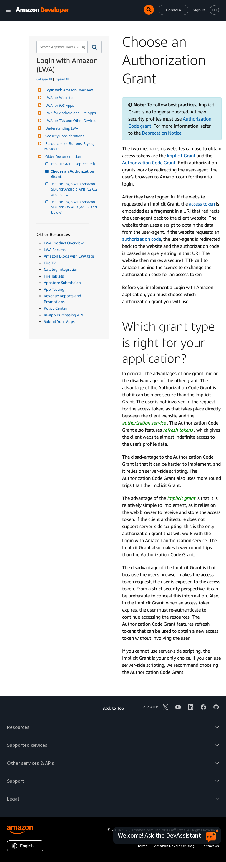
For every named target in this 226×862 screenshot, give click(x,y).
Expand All (62, 79)
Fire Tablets (54, 276)
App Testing (54, 289)
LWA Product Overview (64, 242)
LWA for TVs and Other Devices (70, 120)
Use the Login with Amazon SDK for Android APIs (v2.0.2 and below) (74, 189)
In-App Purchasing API (63, 315)
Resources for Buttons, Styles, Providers (69, 146)
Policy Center (55, 308)
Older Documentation (62, 156)
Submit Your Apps (59, 321)
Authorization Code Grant (148, 163)
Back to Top (113, 708)
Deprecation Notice (161, 133)
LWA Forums (55, 249)
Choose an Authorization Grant (73, 174)
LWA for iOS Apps (59, 105)
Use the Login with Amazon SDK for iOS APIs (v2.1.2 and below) (74, 207)
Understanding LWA (61, 128)
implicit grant (181, 498)
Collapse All (44, 79)
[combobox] (61, 47)
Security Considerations (64, 135)
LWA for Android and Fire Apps (70, 113)
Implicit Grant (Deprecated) (73, 163)
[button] (95, 47)
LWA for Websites (59, 97)
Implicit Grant (181, 155)
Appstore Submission (62, 282)
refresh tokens (178, 430)
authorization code (141, 239)
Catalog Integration (61, 269)
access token (202, 204)
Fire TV (50, 262)
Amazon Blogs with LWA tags (69, 256)
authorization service (144, 423)
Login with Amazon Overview (68, 90)
